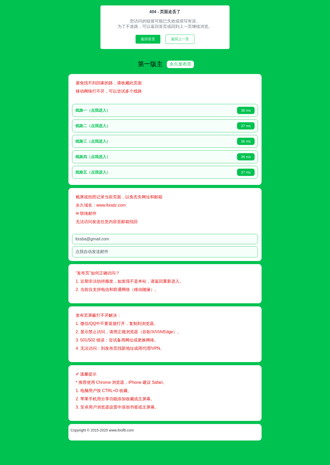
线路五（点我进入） (110, 171)
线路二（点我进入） (110, 125)
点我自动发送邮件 (110, 251)
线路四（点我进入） (110, 156)
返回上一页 (180, 39)
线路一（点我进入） (110, 110)
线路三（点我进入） (110, 140)
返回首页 (148, 39)
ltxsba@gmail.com (110, 238)
